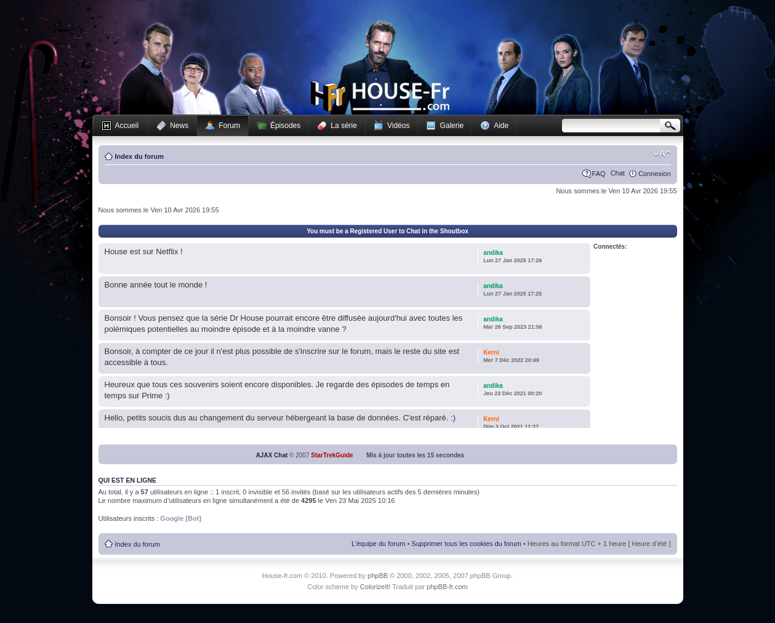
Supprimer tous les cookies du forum (466, 543)
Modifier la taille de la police (662, 153)
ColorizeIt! (375, 586)
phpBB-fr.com (447, 586)
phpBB (377, 575)
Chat (618, 173)
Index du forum (139, 156)
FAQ (599, 173)
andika (493, 252)
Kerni (491, 352)
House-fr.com (380, 96)
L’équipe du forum (378, 543)
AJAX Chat (272, 455)
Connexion (654, 173)
